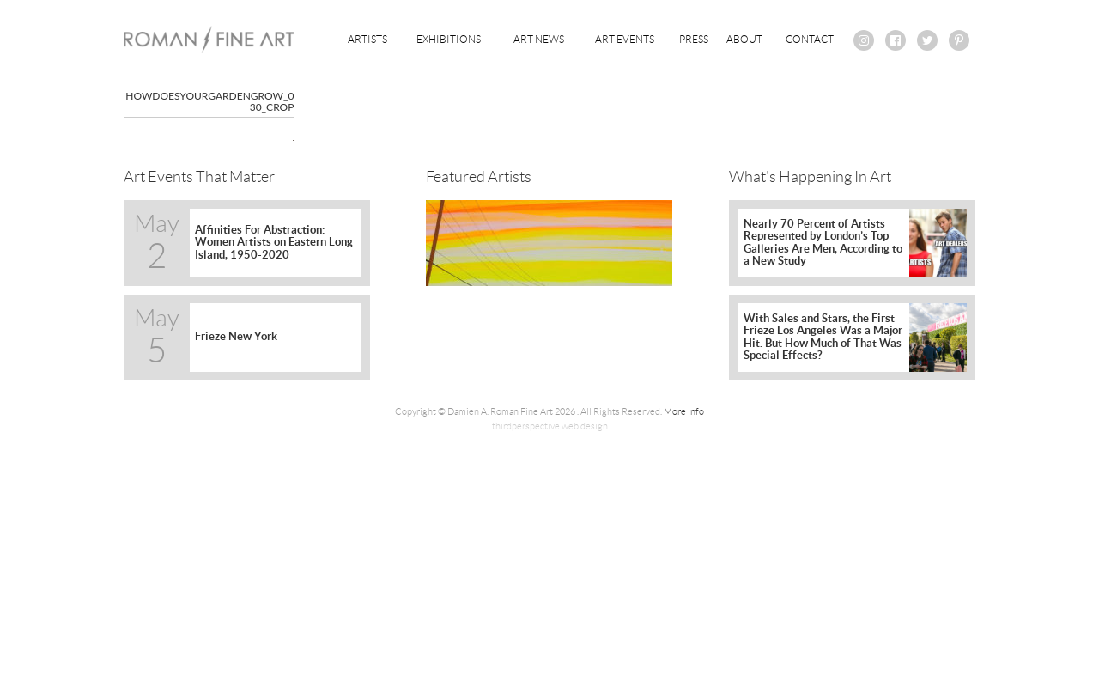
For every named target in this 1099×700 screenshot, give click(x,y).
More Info (684, 411)
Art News (538, 39)
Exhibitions (448, 39)
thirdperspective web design (550, 426)
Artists (367, 39)
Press (693, 39)
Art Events (624, 39)
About (744, 39)
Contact (810, 39)
